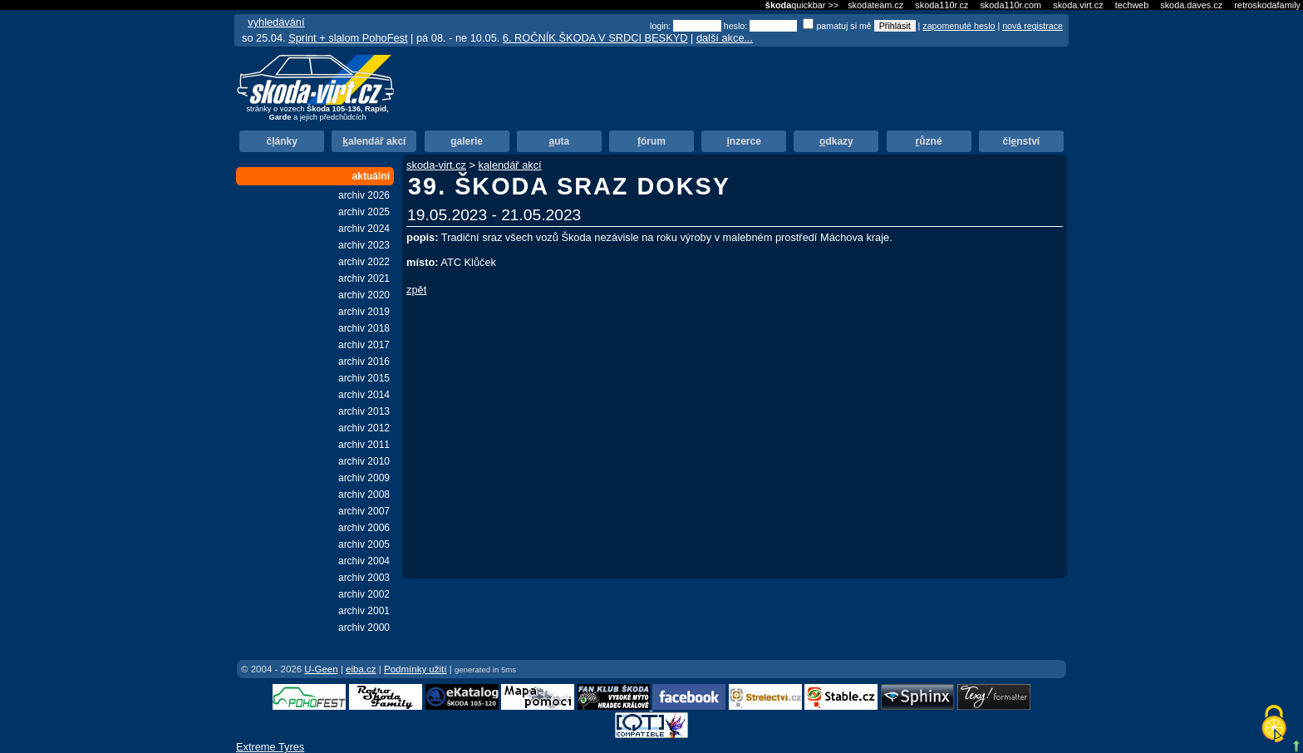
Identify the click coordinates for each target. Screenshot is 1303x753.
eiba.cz (361, 669)
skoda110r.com (1010, 5)
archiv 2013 (364, 411)
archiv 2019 (364, 311)
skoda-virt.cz (436, 165)
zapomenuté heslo (958, 26)
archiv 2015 (364, 378)
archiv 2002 (364, 594)
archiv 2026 (364, 195)
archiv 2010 (364, 461)
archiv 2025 (364, 212)
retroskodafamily (1267, 5)
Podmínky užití (415, 669)
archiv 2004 (364, 561)
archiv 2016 (364, 361)
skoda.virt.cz (1078, 5)
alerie (466, 141)
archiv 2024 (364, 228)
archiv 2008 (364, 494)
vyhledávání (276, 22)
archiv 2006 (364, 528)
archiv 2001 (364, 611)
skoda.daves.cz (1191, 5)
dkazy (836, 141)
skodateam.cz (875, 5)
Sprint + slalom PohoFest (347, 38)
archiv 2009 (364, 478)
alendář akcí (374, 141)
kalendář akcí (510, 165)
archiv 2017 (364, 345)
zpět (416, 289)
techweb (1132, 5)
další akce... (724, 38)
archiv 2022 (364, 262)
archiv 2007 (364, 511)
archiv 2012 (364, 428)
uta (558, 141)
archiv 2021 (364, 278)
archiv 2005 (364, 544)
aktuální (371, 176)
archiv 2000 (364, 627)
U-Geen (320, 669)
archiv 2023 (364, 245)
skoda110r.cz (941, 5)
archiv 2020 (364, 295)
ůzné (929, 141)
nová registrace (1032, 26)
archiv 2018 (364, 328)
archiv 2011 (364, 444)
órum (651, 141)
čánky (281, 141)
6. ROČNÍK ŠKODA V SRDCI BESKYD (595, 38)
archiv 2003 (364, 577)
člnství (1021, 141)
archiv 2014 (364, 395)
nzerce (744, 141)
